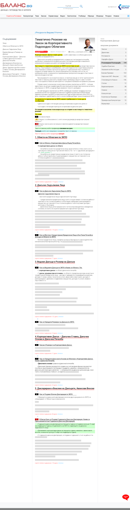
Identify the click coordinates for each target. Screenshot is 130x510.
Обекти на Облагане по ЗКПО (13, 46)
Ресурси (108, 16)
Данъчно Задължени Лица (12, 49)
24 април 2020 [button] (60, 51)
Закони (43, 16)
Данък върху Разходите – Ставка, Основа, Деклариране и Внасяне (14, 75)
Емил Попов (90, 50)
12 (114, 83)
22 (114, 97)
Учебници (82, 16)
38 (114, 87)
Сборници (99, 16)
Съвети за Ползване (13, 16)
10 (114, 90)
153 (114, 73)
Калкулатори (28, 16)
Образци (91, 16)
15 (114, 100)
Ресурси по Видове (45, 33)
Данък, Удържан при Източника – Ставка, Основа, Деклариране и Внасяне (14, 69)
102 (114, 76)
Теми (37, 16)
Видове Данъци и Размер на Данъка (12, 53)
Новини (116, 16)
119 (114, 63)
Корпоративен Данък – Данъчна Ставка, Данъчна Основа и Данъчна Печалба (14, 58)
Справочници (53, 16)
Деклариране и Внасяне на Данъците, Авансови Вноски (13, 64)
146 (114, 80)
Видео (62, 16)
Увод (4, 43)
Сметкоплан (71, 16)
